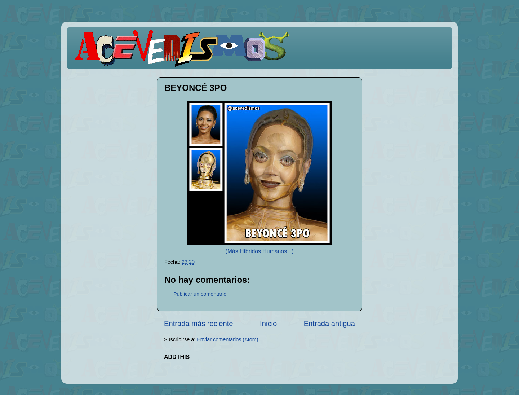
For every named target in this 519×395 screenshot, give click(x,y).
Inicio (268, 324)
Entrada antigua (329, 324)
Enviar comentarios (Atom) (227, 339)
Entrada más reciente (198, 324)
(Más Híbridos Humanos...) (259, 251)
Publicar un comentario (199, 294)
